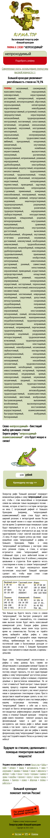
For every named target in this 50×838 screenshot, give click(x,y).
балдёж (15, 779)
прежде (21, 776)
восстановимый (38, 407)
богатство (35, 764)
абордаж (33, 779)
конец (43, 776)
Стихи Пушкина (32, 831)
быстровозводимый (13, 400)
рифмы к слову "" (28, 496)
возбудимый (40, 413)
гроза (19, 773)
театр (26, 773)
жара (43, 767)
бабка (44, 764)
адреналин (7, 770)
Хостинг (18, 834)
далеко (43, 773)
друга (29, 776)
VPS (26, 834)
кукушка (34, 773)
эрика (5, 776)
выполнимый (40, 400)
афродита (41, 770)
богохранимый (11, 417)
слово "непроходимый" (27, 552)
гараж (33, 770)
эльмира (17, 770)
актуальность (32, 767)
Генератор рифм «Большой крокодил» (25, 824)
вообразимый (39, 397)
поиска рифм (25, 723)
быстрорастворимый (13, 413)
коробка (12, 776)
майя (4, 767)
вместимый (25, 397)
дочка (36, 776)
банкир (25, 770)
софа (13, 773)
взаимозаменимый (37, 410)
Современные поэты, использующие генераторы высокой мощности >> (25, 70)
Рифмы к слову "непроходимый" (25, 821)
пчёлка (43, 779)
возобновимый (11, 403)
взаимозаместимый (37, 393)
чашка (21, 767)
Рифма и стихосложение (21, 831)
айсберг (6, 773)
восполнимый (10, 397)
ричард (13, 767)
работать (6, 783)
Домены (34, 834)
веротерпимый (11, 407)
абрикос (6, 779)
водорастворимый (12, 410)
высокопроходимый (36, 403)
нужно (24, 779)
